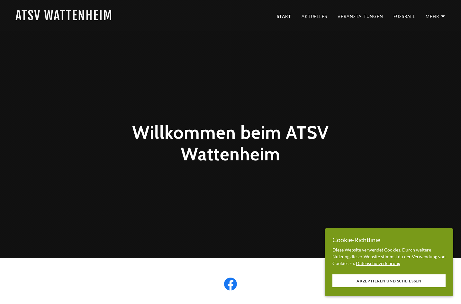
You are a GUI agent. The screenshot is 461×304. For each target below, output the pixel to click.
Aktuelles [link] (314, 16)
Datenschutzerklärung (378, 268)
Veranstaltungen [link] (360, 16)
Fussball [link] (404, 16)
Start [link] (284, 16)
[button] (436, 16)
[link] (120, 18)
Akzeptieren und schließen (389, 285)
